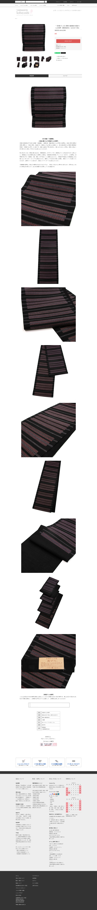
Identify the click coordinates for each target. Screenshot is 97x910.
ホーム (16, 5)
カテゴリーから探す (23, 5)
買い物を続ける (58, 60)
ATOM (19, 895)
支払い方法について (20, 878)
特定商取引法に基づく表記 (61, 46)
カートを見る (35, 883)
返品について (58, 45)
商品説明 (32, 75)
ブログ (67, 5)
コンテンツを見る (42, 5)
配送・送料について (20, 880)
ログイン (71, 1)
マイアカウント (35, 875)
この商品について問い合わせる (61, 58)
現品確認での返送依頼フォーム (23, 853)
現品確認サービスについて (61, 48)
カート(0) (78, 1)
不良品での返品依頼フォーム (23, 852)
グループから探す (33, 5)
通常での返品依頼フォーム (22, 850)
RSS (17, 895)
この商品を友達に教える (60, 56)
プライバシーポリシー (20, 888)
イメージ (65, 75)
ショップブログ (19, 892)
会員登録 (64, 1)
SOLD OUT (68, 41)
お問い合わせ (73, 5)
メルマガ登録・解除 (59, 5)
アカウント (57, 1)
